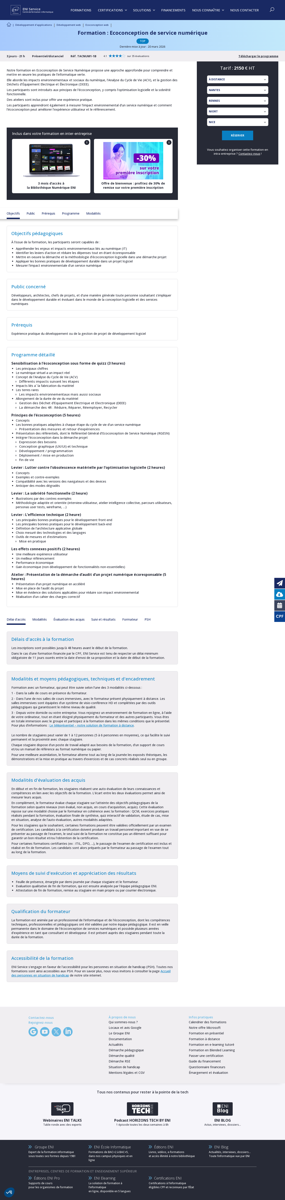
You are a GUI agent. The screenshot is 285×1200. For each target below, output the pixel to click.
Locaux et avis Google (125, 1027)
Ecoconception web (97, 24)
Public (30, 213)
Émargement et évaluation (208, 1072)
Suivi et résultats (103, 619)
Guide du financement (205, 1061)
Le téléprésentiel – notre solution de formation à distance (91, 725)
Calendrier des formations (207, 1022)
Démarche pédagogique (126, 1050)
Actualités (116, 1044)
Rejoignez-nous (40, 1022)
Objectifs (13, 213)
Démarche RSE (119, 1061)
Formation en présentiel (206, 1033)
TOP (142, 41)
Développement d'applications (33, 24)
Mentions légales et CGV (127, 1072)
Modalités (93, 213)
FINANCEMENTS (173, 10)
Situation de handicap (124, 1067)
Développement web (69, 24)
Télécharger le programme (258, 56)
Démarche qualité (121, 1056)
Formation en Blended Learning (212, 1050)
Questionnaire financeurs (207, 1067)
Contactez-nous (249, 154)
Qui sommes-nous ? (123, 1022)
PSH (148, 619)
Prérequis (48, 213)
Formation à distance (204, 1039)
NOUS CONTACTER (244, 10)
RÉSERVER (237, 135)
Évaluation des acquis (69, 619)
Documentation (120, 1039)
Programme (70, 213)
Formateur (130, 619)
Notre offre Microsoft (205, 1027)
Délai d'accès (16, 619)
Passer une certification (206, 1056)
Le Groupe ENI (119, 1033)
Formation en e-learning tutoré (211, 1044)
